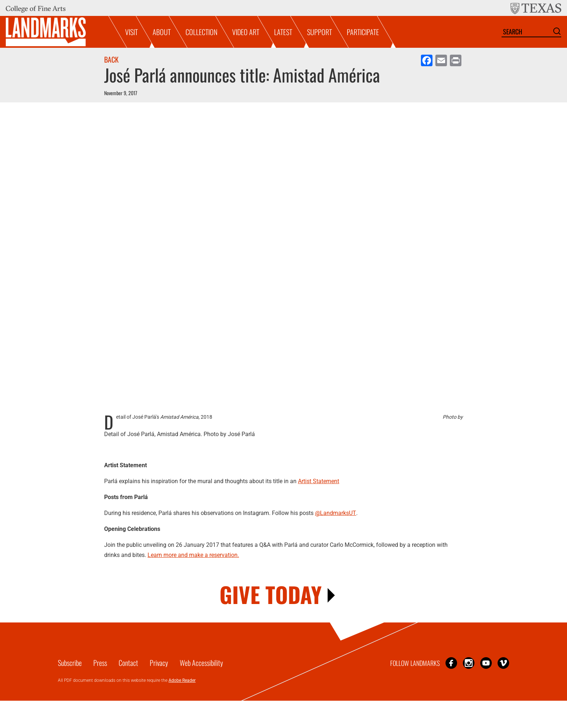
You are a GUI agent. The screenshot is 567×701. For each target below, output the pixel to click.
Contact (128, 662)
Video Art (245, 31)
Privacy (159, 662)
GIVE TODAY (270, 594)
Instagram (468, 662)
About (162, 31)
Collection (201, 31)
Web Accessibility (201, 662)
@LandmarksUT (335, 513)
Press (100, 662)
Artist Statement (318, 481)
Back (111, 59)
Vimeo (503, 662)
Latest (283, 31)
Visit (131, 31)
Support (319, 31)
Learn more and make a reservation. (193, 555)
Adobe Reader (182, 680)
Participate (363, 31)
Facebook (451, 662)
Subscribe (70, 662)
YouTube (486, 662)
